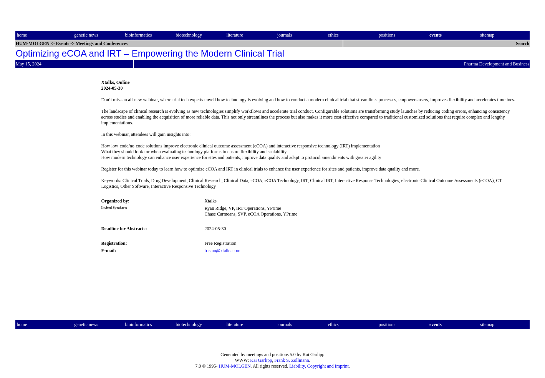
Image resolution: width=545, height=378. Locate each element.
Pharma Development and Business (496, 64)
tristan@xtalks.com (222, 250)
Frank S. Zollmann (291, 360)
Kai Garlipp (261, 360)
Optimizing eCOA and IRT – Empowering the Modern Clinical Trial (150, 53)
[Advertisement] (47, 194)
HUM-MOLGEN (234, 366)
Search (522, 43)
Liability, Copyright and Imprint (319, 366)
